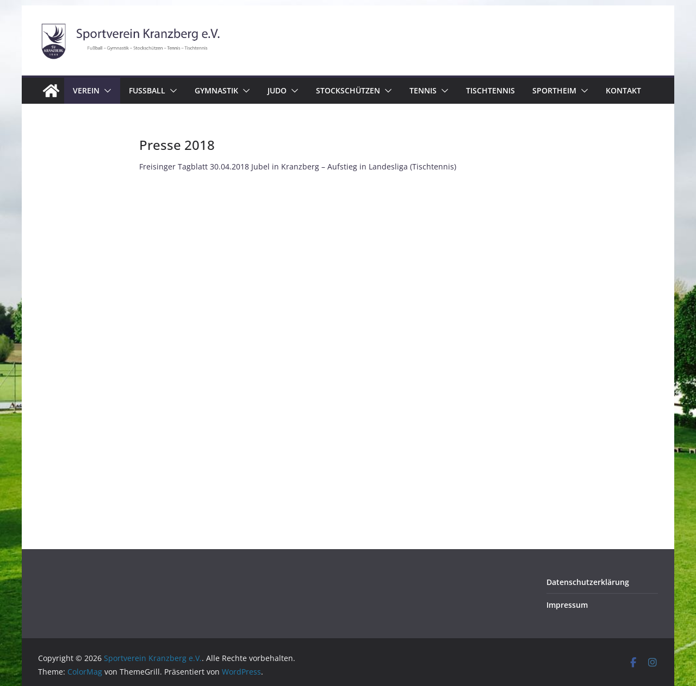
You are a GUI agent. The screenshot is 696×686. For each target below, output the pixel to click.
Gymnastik (216, 90)
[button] (105, 90)
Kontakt (623, 90)
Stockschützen (348, 90)
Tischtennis (490, 90)
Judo (277, 90)
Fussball (147, 90)
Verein (86, 90)
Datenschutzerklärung (587, 582)
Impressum (567, 605)
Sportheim (554, 90)
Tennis (423, 90)
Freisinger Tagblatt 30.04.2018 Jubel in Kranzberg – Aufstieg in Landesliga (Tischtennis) (297, 166)
